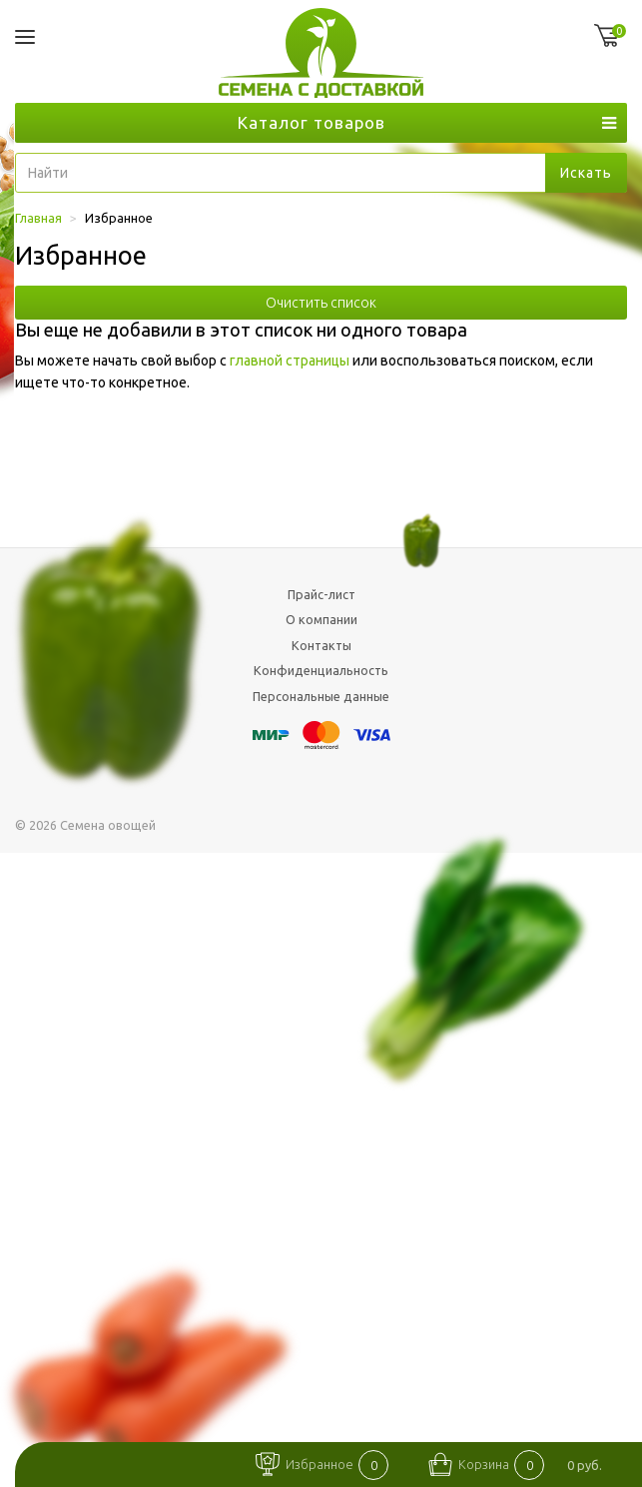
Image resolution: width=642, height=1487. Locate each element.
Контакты (321, 645)
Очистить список (321, 303)
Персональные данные (321, 696)
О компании (321, 619)
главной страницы (289, 361)
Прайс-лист (321, 594)
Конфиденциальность (321, 670)
